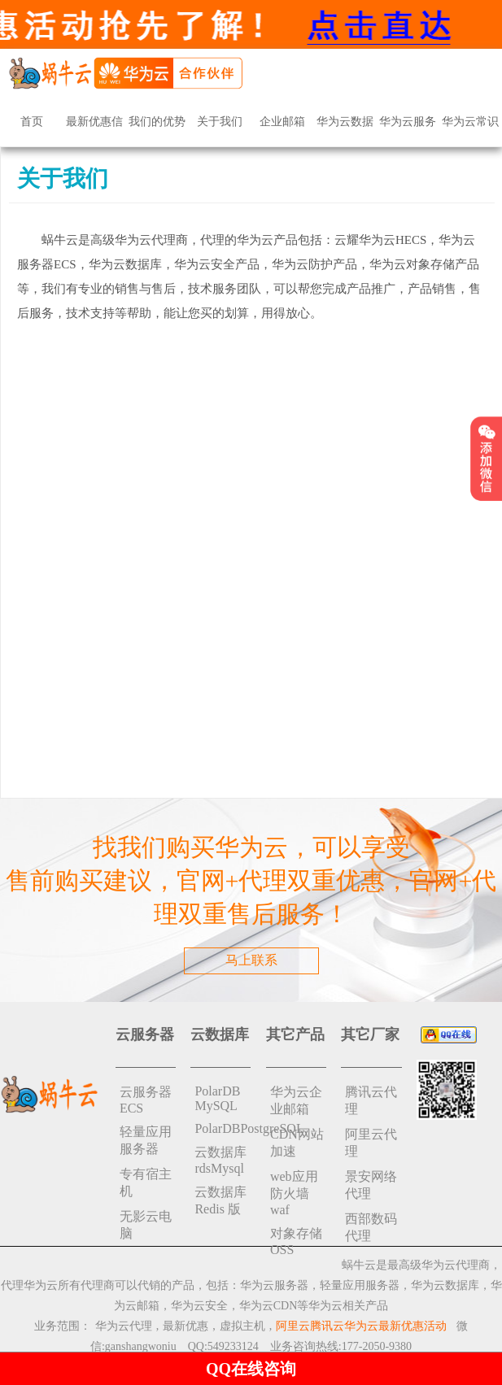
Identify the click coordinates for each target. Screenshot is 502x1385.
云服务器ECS (146, 1100)
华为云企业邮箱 (296, 1100)
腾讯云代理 (371, 1100)
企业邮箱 (282, 121)
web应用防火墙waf (294, 1193)
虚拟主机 (242, 1326)
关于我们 (219, 121)
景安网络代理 (371, 1184)
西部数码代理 (371, 1227)
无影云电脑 (146, 1224)
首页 (31, 121)
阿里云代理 (371, 1142)
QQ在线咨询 (251, 1369)
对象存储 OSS (296, 1241)
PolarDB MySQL (217, 1098)
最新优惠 (185, 1326)
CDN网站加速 (297, 1142)
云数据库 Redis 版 (220, 1200)
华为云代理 (123, 1326)
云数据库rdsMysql (220, 1160)
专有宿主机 (146, 1182)
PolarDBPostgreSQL (222, 1128)
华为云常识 (470, 121)
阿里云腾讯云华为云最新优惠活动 (361, 1326)
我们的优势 (157, 121)
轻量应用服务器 (146, 1140)
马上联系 (251, 960)
